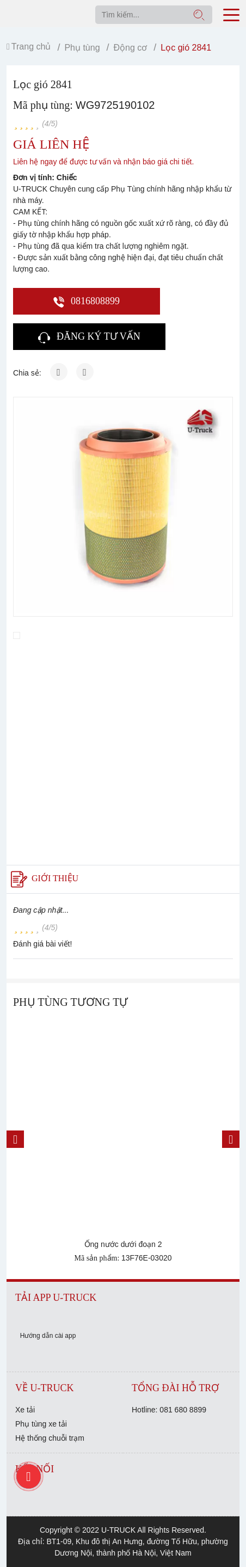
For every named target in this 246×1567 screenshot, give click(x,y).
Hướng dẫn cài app (48, 1335)
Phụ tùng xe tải (41, 1423)
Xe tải (25, 1409)
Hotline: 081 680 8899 (169, 1409)
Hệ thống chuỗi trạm (49, 1438)
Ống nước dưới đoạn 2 (123, 1244)
